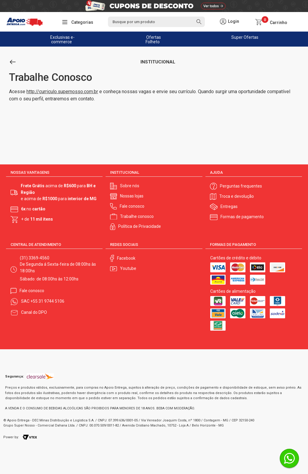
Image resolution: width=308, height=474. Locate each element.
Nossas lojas (131, 196)
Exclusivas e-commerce (62, 39)
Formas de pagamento (242, 216)
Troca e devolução (236, 196)
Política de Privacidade (139, 226)
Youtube (128, 268)
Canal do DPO (34, 312)
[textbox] (156, 22)
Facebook (126, 258)
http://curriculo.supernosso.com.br (62, 91)
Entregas (229, 206)
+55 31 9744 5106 (47, 301)
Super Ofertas (244, 37)
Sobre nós (129, 185)
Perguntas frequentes (241, 186)
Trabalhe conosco (137, 216)
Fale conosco (132, 206)
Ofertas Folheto (153, 39)
